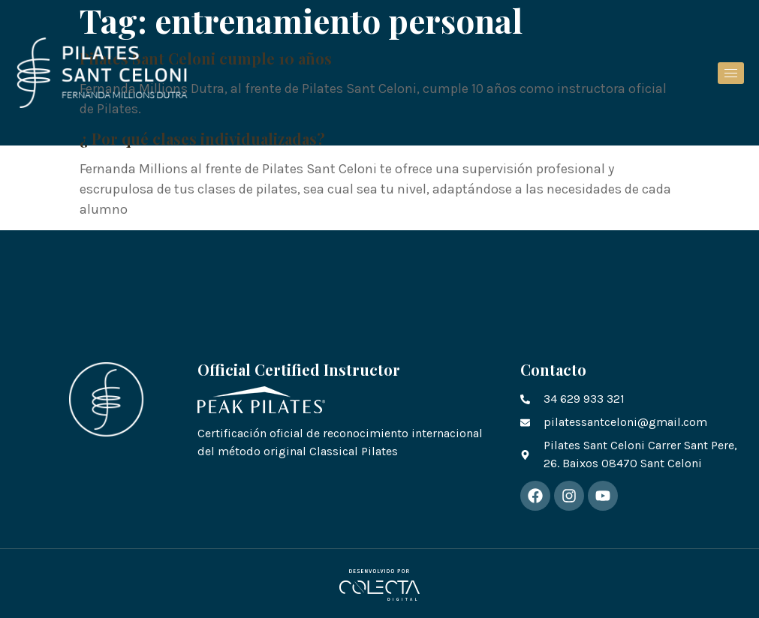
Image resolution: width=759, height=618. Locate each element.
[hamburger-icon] (731, 73)
